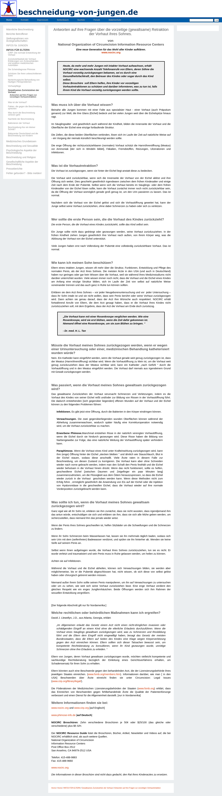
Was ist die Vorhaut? (17, 102)
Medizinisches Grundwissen (21, 141)
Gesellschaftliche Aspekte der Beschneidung (22, 163)
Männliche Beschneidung (19, 29)
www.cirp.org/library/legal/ (66, 681)
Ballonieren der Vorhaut (19, 123)
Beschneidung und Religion (21, 157)
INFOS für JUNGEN (17, 45)
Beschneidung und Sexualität (22, 146)
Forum (96, 20)
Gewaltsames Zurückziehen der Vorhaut (23, 91)
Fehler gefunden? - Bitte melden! (24, 173)
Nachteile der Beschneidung (21, 119)
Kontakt (24, 20)
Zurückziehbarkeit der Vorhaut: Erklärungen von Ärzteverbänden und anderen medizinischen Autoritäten (23, 62)
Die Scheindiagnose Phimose (21, 69)
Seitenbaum (63, 20)
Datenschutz (115, 20)
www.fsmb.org (146, 688)
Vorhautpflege (14, 86)
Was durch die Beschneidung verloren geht (21, 114)
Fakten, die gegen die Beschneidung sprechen (25, 107)
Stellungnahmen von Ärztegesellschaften (17, 39)
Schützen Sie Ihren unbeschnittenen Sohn (24, 75)
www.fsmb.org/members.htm (104, 674)
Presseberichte (14, 168)
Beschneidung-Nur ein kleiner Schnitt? (21, 128)
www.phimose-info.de (63, 715)
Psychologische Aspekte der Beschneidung (21, 151)
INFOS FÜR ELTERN (17, 50)
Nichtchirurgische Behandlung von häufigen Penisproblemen (24, 81)
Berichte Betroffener (17, 34)
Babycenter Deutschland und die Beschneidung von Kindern (23, 134)
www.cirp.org (81, 707)
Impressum (42, 20)
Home (9, 20)
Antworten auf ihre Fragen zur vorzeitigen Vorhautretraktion (23, 96)
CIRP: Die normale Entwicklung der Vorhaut (24, 54)
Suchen (81, 20)
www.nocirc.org (110, 52)
